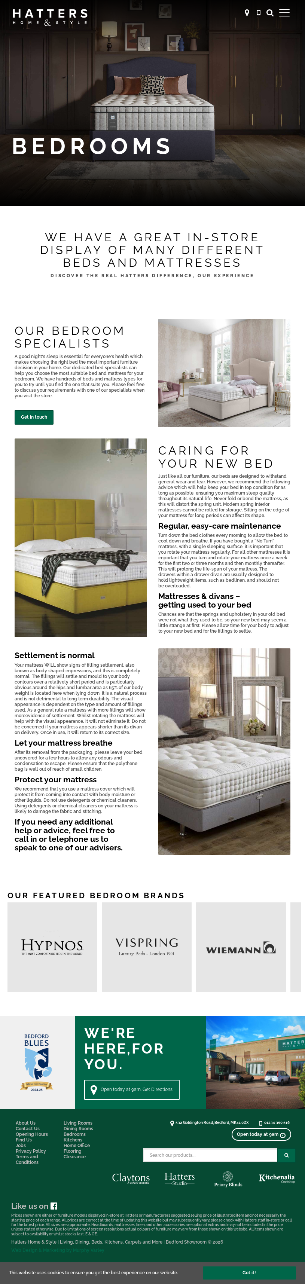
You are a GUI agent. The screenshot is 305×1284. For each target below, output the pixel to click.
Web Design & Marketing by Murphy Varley (57, 1250)
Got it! (249, 1272)
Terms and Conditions (27, 1159)
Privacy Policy (31, 1151)
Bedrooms (75, 1134)
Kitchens (73, 1140)
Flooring (73, 1151)
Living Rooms (78, 1123)
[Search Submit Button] (286, 1155)
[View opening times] (261, 1134)
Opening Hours (32, 1134)
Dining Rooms (78, 1128)
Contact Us (28, 1128)
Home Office (77, 1145)
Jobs (21, 1145)
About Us (26, 1123)
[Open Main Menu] (284, 12)
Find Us (24, 1140)
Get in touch (34, 417)
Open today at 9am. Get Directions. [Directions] (132, 1089)
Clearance (75, 1156)
